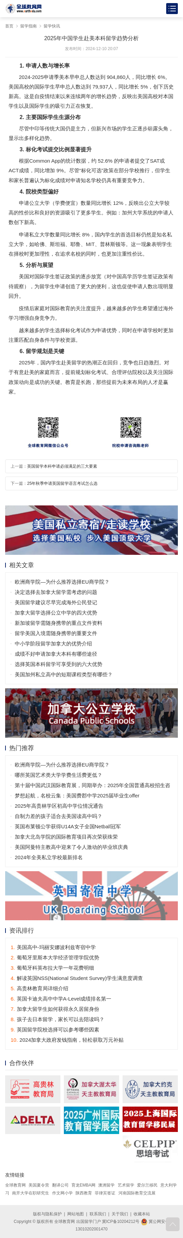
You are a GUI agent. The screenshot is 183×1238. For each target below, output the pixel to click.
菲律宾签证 (105, 1193)
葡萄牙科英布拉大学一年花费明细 (52, 968)
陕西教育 (84, 1193)
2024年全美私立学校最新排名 (49, 857)
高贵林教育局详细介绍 (39, 988)
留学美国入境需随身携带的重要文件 (56, 633)
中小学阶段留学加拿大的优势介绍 (53, 643)
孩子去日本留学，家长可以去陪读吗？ (57, 1019)
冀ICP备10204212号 (120, 1221)
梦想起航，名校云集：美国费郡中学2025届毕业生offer (77, 795)
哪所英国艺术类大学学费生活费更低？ (58, 775)
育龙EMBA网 (83, 1185)
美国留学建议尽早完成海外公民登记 (56, 602)
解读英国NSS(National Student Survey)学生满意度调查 (77, 978)
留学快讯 (52, 26)
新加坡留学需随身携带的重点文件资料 (58, 623)
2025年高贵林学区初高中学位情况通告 (59, 806)
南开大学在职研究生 (30, 1193)
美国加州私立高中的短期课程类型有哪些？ (64, 674)
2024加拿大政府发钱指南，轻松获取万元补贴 (67, 1040)
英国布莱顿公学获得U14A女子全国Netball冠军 (68, 826)
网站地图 (75, 1214)
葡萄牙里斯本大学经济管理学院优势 (55, 957)
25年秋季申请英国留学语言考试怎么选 (62, 483)
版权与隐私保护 (47, 1214)
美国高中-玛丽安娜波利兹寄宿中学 (53, 947)
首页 (9, 26)
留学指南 (28, 26)
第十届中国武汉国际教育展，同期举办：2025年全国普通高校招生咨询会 (92, 786)
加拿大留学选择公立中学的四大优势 (56, 613)
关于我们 (120, 1214)
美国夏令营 (38, 1185)
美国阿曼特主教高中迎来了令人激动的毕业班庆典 (71, 847)
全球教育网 (15, 1185)
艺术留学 (126, 1185)
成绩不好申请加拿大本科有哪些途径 (56, 654)
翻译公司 (60, 1185)
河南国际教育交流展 (137, 1193)
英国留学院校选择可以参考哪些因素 (55, 1029)
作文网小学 (62, 1193)
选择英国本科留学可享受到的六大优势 (58, 664)
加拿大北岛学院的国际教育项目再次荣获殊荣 (66, 837)
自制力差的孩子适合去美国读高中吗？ (58, 816)
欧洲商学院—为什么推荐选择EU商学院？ (62, 582)
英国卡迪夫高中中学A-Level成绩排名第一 (61, 999)
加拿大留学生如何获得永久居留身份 (55, 1009)
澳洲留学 (106, 1185)
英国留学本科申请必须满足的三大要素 (62, 466)
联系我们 (98, 1214)
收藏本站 (142, 1214)
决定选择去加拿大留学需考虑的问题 (56, 592)
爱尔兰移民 (147, 1185)
